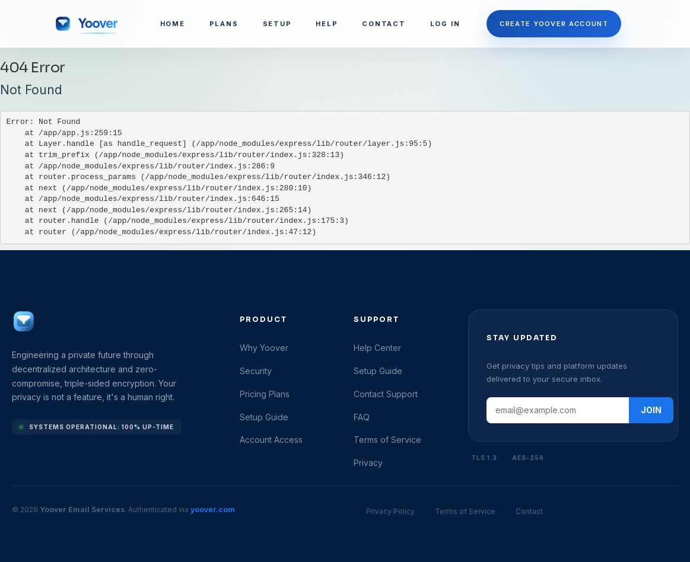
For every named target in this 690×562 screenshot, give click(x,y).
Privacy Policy (390, 511)
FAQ (362, 417)
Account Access (271, 440)
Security (256, 371)
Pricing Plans (265, 394)
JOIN (651, 410)
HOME (172, 24)
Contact (529, 511)
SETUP (277, 24)
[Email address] (558, 410)
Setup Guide (264, 417)
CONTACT (383, 24)
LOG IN (445, 24)
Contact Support (386, 394)
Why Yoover (264, 348)
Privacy (368, 463)
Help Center (377, 348)
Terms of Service (387, 440)
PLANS (224, 24)
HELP (327, 24)
